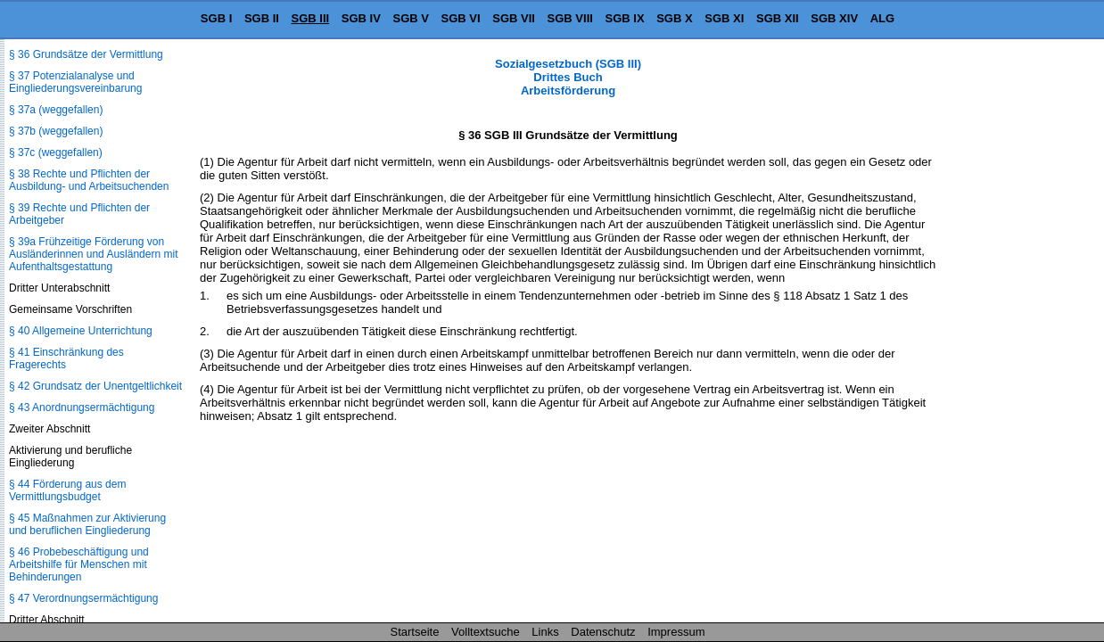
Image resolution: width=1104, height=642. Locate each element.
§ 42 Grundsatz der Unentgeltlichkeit (95, 386)
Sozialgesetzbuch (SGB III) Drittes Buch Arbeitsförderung (568, 77)
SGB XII (777, 18)
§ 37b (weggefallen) (56, 131)
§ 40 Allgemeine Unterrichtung (80, 331)
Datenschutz (603, 631)
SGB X (674, 18)
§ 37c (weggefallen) (56, 152)
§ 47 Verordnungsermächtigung (83, 598)
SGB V (410, 18)
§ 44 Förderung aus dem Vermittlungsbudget (67, 490)
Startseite (415, 631)
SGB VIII (570, 18)
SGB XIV (834, 18)
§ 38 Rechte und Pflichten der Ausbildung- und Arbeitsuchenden (89, 180)
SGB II (261, 18)
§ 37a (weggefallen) (56, 109)
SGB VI (461, 18)
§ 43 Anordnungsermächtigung (81, 407)
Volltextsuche (485, 631)
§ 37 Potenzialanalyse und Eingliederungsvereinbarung (75, 82)
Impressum (675, 631)
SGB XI (724, 18)
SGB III (311, 18)
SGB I (216, 18)
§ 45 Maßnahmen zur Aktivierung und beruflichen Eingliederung (87, 524)
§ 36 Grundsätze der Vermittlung (86, 54)
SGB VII (513, 18)
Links (544, 631)
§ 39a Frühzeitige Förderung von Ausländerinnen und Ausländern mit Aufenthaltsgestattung (93, 254)
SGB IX (625, 18)
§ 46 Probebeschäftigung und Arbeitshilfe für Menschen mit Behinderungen (79, 564)
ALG (882, 18)
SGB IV (361, 18)
